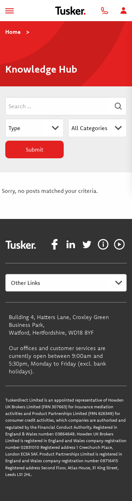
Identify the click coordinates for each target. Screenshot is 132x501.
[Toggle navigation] (9, 10)
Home (13, 31)
